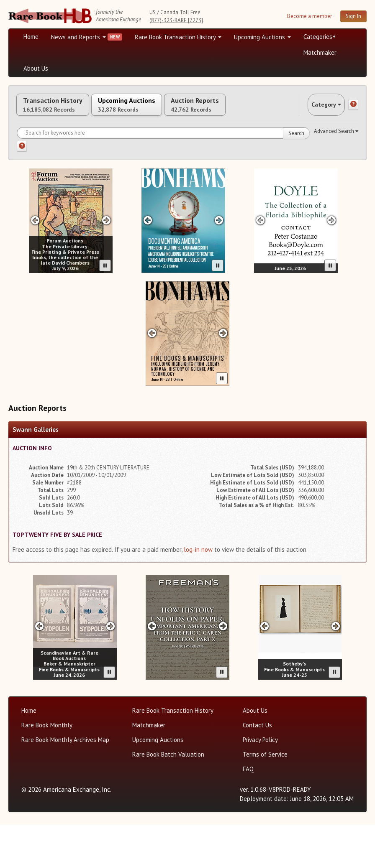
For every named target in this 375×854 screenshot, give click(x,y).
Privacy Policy (260, 769)
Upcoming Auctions (262, 37)
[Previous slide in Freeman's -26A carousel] (152, 655)
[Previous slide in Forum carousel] (35, 249)
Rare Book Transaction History (178, 37)
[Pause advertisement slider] (105, 295)
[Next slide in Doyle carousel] (332, 249)
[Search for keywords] (163, 162)
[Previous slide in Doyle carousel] (260, 249)
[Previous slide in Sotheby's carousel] (264, 655)
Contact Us (257, 754)
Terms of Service (265, 784)
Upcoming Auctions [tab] (154, 109)
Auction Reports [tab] (241, 109)
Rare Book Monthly (46, 754)
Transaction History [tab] (62, 109)
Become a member (309, 16)
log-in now (198, 579)
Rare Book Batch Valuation (168, 784)
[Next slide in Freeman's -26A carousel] (223, 655)
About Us (35, 68)
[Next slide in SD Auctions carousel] (111, 655)
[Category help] (353, 135)
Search (296, 162)
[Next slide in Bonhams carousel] (219, 249)
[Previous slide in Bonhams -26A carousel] (152, 362)
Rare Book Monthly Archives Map (65, 769)
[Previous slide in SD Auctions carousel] (39, 655)
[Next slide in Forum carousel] (106, 249)
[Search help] (22, 175)
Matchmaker (319, 52)
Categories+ (319, 37)
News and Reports (78, 37)
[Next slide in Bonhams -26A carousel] (223, 362)
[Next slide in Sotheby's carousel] (336, 655)
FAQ (248, 798)
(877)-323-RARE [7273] (176, 20)
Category (318, 135)
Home (31, 37)
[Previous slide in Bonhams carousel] (147, 249)
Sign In (353, 16)
